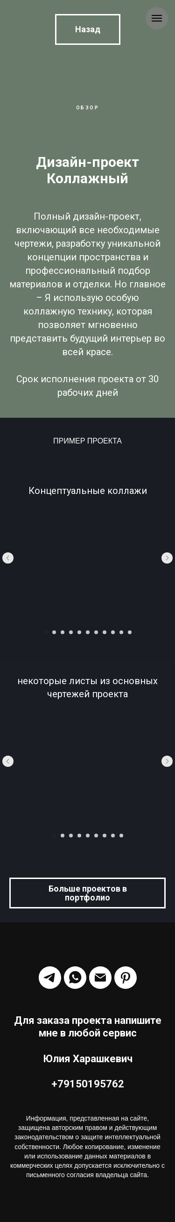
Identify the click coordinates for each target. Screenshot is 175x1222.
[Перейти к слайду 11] (130, 632)
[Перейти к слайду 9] (113, 632)
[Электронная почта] (100, 977)
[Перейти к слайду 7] (96, 632)
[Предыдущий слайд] (8, 558)
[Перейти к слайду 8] (104, 632)
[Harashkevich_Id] (125, 977)
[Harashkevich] (50, 977)
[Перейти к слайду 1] (46, 632)
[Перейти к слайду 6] (88, 632)
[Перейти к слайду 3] (62, 632)
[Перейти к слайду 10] (121, 632)
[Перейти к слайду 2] (54, 632)
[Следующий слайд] (167, 558)
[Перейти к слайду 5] (79, 632)
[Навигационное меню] (157, 18)
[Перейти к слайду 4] (71, 632)
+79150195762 (87, 1084)
